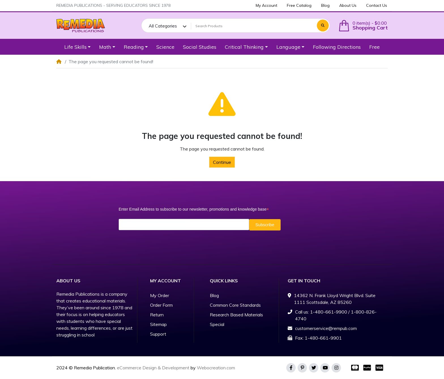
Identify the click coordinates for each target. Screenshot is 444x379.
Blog (214, 295)
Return (157, 314)
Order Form (161, 305)
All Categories (163, 26)
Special (217, 324)
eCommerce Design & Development (153, 367)
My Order (159, 295)
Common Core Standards (235, 305)
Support (158, 334)
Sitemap (158, 324)
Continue (222, 162)
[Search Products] (253, 26)
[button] (363, 26)
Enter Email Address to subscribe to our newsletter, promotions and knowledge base (194, 209)
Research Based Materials (236, 314)
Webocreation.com (216, 367)
